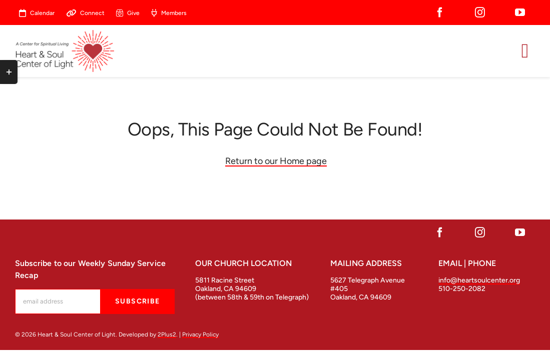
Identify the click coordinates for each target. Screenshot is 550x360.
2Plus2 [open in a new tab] (167, 334)
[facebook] (440, 13)
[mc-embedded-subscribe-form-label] (58, 301)
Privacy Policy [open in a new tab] (200, 334)
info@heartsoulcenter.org (479, 280)
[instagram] (480, 13)
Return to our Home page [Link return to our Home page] (276, 161)
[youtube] (520, 13)
